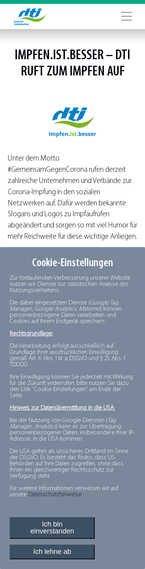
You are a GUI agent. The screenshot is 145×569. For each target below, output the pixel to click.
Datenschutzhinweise (54, 495)
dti (122, 56)
